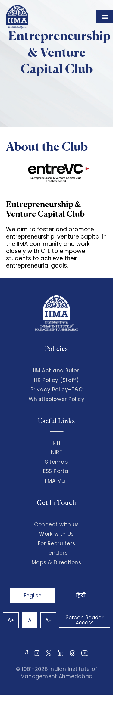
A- (48, 620)
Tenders (57, 552)
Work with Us (56, 533)
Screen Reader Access (85, 620)
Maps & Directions (56, 562)
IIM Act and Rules (56, 370)
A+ (11, 620)
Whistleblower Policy (57, 399)
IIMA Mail (56, 480)
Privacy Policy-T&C (56, 389)
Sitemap (56, 461)
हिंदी (81, 595)
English (33, 595)
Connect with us (56, 524)
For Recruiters (56, 543)
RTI (57, 442)
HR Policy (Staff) (56, 380)
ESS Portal (56, 471)
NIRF (56, 452)
